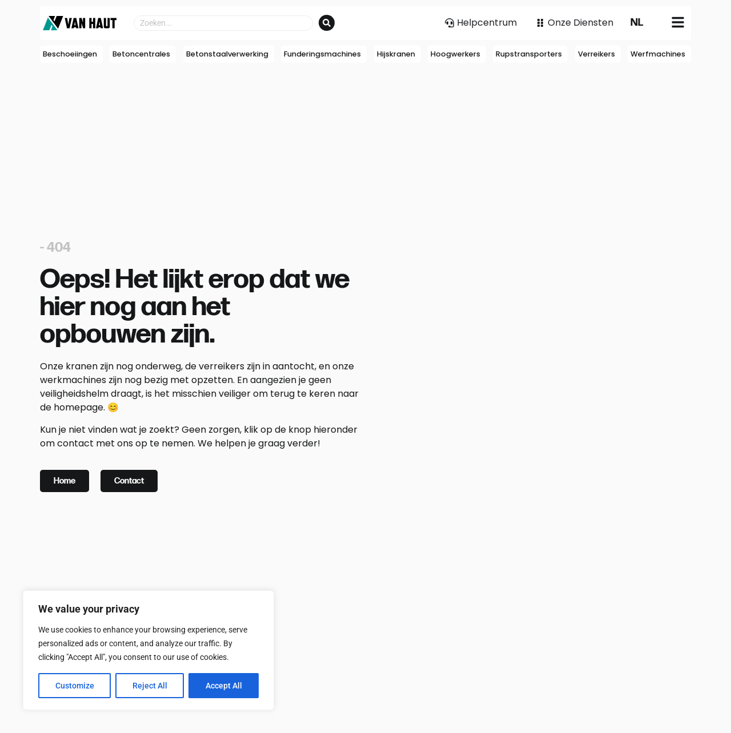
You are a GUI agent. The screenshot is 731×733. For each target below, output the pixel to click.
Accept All (224, 685)
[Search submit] (327, 23)
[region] (148, 650)
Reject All (149, 685)
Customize (74, 685)
